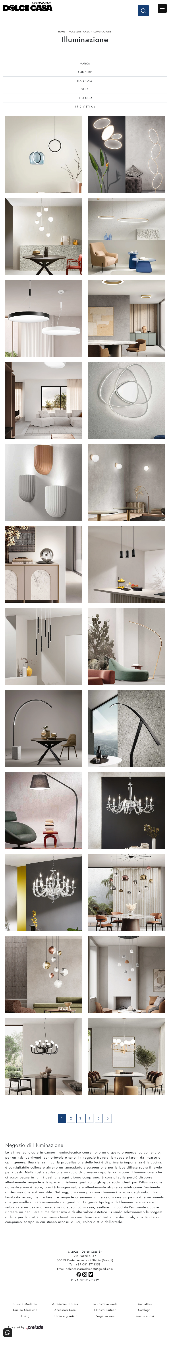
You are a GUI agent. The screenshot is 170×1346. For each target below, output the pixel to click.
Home (62, 31)
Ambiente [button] (85, 72)
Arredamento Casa (65, 1304)
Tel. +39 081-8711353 (85, 1264)
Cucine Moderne (25, 1304)
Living (25, 1316)
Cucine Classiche (25, 1310)
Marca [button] (85, 64)
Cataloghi (144, 1310)
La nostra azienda (105, 1304)
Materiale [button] (85, 81)
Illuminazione (102, 31)
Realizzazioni (145, 1316)
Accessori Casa (79, 31)
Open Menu (162, 8)
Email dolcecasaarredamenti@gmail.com (85, 1269)
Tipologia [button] (85, 98)
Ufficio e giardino (65, 1316)
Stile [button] (85, 89)
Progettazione (105, 1316)
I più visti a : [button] (85, 107)
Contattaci (145, 1304)
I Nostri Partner (105, 1310)
